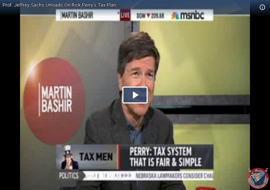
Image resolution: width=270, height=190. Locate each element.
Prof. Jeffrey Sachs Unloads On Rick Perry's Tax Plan (59, 5)
